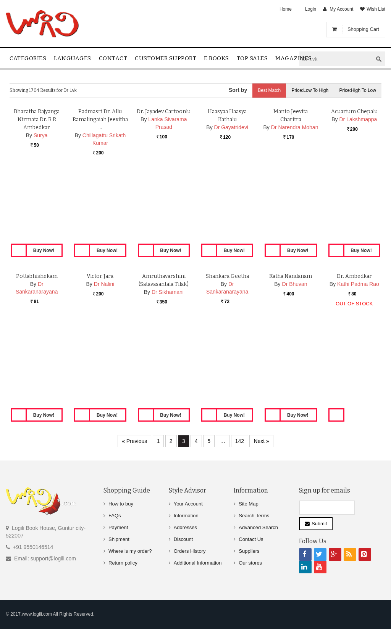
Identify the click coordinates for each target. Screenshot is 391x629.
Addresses (185, 527)
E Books (216, 58)
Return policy (122, 563)
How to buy (120, 504)
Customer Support (165, 58)
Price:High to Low (357, 90)
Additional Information (198, 563)
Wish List (376, 9)
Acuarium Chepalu (354, 187)
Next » (261, 441)
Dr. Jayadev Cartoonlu (164, 187)
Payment (118, 527)
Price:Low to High (309, 90)
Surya (41, 211)
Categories (28, 58)
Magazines (293, 58)
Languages (72, 58)
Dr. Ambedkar (354, 351)
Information (186, 515)
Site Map (248, 504)
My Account (341, 9)
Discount (183, 539)
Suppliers (249, 551)
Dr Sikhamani (168, 367)
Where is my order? (130, 551)
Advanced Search (258, 527)
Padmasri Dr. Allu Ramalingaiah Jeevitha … (100, 195)
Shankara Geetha (227, 351)
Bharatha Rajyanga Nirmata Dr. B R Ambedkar (37, 195)
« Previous (134, 441)
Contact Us (251, 539)
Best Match (267, 90)
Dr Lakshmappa (358, 195)
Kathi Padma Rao (358, 359)
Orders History (190, 551)
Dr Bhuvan (294, 359)
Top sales (252, 58)
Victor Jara (100, 351)
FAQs (114, 515)
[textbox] (336, 58)
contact (113, 58)
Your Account (188, 504)
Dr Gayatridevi (231, 203)
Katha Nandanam (290, 351)
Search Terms (254, 515)
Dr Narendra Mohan (294, 203)
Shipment (118, 539)
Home (286, 9)
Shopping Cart (363, 29)
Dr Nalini (104, 359)
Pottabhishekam (37, 351)
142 (239, 441)
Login (310, 9)
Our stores (250, 563)
